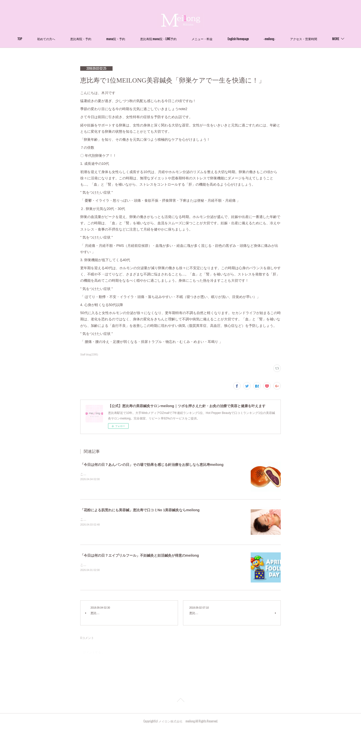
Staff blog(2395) (89, 354)
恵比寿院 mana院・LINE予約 (179, 39)
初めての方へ (67, 39)
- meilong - (290, 39)
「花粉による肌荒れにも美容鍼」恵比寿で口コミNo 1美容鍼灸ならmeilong (140, 510)
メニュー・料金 (223, 39)
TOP (41, 39)
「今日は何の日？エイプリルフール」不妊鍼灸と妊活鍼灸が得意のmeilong (139, 555)
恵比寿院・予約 (101, 39)
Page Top (180, 701)
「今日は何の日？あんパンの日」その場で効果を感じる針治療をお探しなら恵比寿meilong (152, 465)
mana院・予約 (136, 39)
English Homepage (259, 39)
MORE (314, 39)
